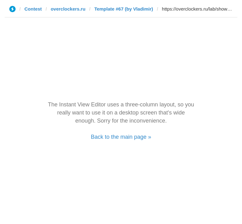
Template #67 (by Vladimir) (123, 9)
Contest (33, 9)
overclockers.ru (68, 9)
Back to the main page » (121, 137)
